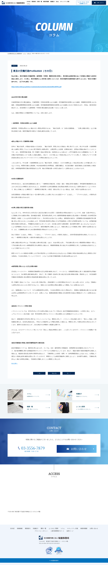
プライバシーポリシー (41, 531)
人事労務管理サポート (57, 531)
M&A (57, 1)
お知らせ (14, 65)
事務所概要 (46, 1)
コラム (28, 4)
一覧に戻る (54, 373)
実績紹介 (52, 1)
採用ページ (70, 531)
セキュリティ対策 (64, 1)
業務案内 (34, 1)
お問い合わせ (79, 449)
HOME (28, 1)
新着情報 (19, 528)
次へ (68, 373)
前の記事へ (14, 363)
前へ (40, 373)
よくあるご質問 (53, 528)
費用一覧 (39, 1)
